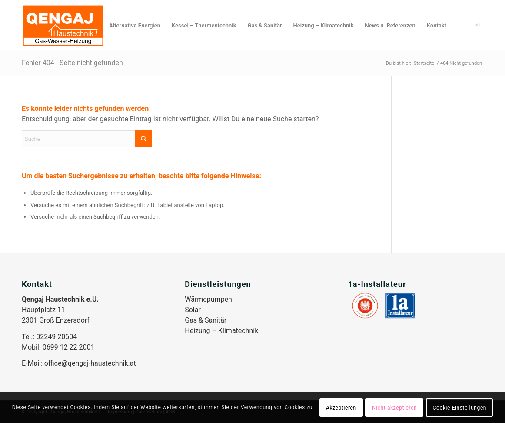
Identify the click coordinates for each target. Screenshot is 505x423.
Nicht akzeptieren (394, 408)
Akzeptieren (341, 408)
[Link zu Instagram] (476, 25)
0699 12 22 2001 (69, 347)
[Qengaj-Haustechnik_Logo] (63, 25)
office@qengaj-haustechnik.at (90, 363)
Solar (193, 310)
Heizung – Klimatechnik (221, 330)
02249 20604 (56, 337)
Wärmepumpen (208, 299)
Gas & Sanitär (205, 320)
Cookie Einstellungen (460, 408)
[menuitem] (134, 25)
